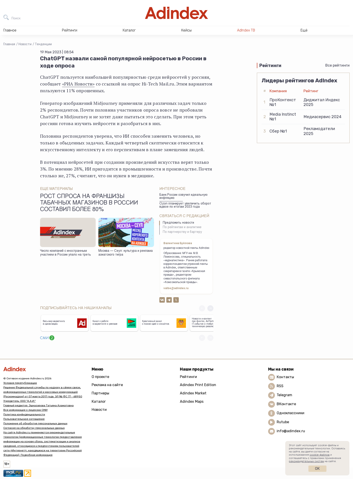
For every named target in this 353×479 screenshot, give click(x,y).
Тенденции (43, 44)
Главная (9, 44)
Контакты (285, 377)
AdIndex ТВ (246, 30)
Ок (317, 468)
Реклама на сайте (107, 385)
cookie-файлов (320, 454)
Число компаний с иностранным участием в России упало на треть (65, 253)
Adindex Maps (192, 401)
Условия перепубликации (20, 383)
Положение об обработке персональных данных (35, 423)
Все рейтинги (337, 65)
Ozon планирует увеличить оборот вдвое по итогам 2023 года (185, 205)
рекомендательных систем (306, 461)
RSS (280, 386)
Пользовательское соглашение (24, 419)
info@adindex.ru (291, 431)
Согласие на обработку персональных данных (34, 428)
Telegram (284, 395)
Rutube (283, 422)
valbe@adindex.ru (176, 288)
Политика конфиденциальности (24, 414)
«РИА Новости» (78, 84)
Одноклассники (290, 413)
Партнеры (100, 393)
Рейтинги (188, 377)
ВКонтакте (286, 404)
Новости (25, 44)
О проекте (100, 377)
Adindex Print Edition (198, 385)
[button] (210, 308)
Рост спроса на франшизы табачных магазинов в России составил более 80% (89, 203)
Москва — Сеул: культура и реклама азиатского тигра (125, 253)
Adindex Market (193, 393)
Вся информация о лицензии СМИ (25, 410)
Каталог (99, 401)
